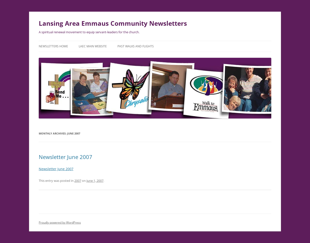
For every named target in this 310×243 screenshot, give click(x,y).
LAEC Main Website (93, 46)
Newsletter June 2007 (65, 156)
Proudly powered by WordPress (60, 222)
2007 (77, 180)
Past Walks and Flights (135, 46)
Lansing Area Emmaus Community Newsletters (113, 23)
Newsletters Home (53, 46)
